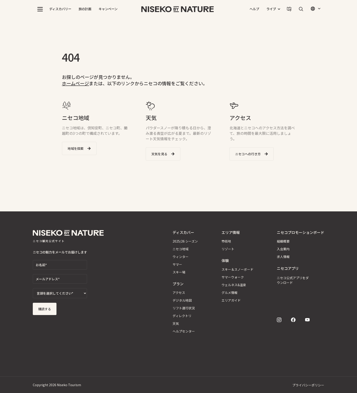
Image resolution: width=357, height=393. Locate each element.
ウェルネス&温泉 (234, 284)
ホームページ (75, 83)
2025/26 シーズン (185, 241)
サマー (177, 264)
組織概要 (283, 241)
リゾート (228, 248)
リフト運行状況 (184, 308)
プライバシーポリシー (308, 385)
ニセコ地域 (181, 248)
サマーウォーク (233, 277)
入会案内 (283, 248)
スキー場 (179, 272)
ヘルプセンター (184, 331)
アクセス (179, 292)
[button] (40, 9)
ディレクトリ (182, 315)
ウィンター (181, 256)
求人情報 (283, 256)
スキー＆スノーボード (237, 269)
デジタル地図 (182, 300)
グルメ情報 (229, 292)
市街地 (226, 241)
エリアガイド (231, 300)
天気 (176, 323)
